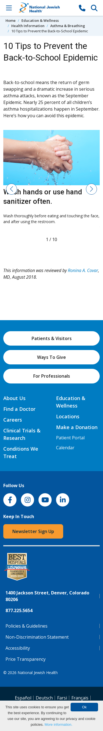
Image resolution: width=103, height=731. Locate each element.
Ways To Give (51, 357)
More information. (58, 724)
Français (79, 698)
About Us (14, 398)
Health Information (27, 25)
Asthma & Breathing (67, 25)
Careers (12, 419)
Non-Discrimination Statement (37, 637)
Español (23, 698)
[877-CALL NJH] (82, 7)
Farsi (62, 698)
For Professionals (51, 376)
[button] (11, 189)
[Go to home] (45, 8)
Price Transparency (25, 659)
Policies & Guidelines (26, 626)
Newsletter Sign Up (33, 531)
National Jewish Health (38, 672)
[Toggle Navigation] (8, 7)
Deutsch (44, 698)
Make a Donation (77, 427)
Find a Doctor (19, 409)
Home (10, 20)
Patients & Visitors (52, 338)
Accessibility (17, 648)
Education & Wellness (40, 20)
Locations (67, 416)
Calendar (65, 448)
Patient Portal (70, 438)
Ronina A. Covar (83, 270)
